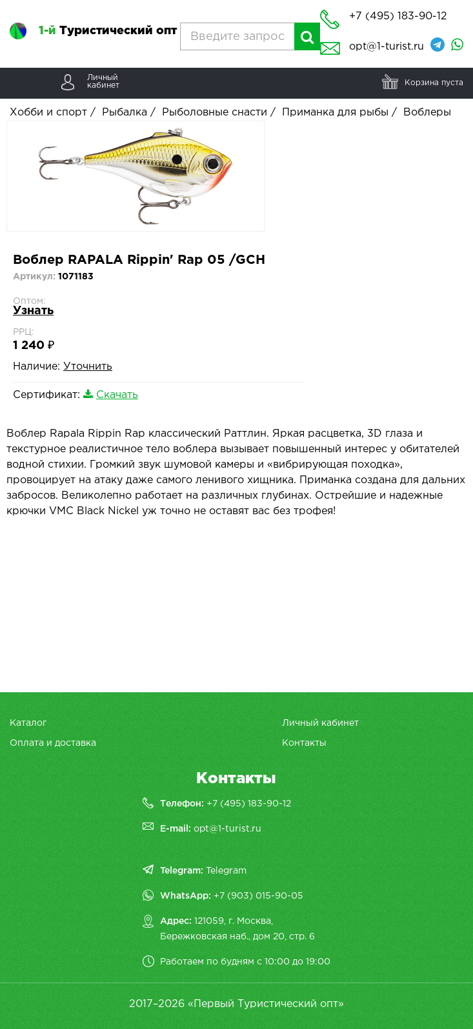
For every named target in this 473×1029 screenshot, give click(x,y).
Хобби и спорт (48, 112)
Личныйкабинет (103, 81)
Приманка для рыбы (335, 112)
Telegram (226, 871)
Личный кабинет (320, 723)
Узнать (33, 311)
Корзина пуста (434, 82)
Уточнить (87, 367)
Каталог (28, 723)
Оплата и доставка (53, 743)
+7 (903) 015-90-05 (258, 896)
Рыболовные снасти (214, 112)
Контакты (304, 743)
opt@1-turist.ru (386, 47)
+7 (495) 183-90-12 (248, 804)
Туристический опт (108, 31)
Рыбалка (124, 112)
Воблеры (427, 112)
